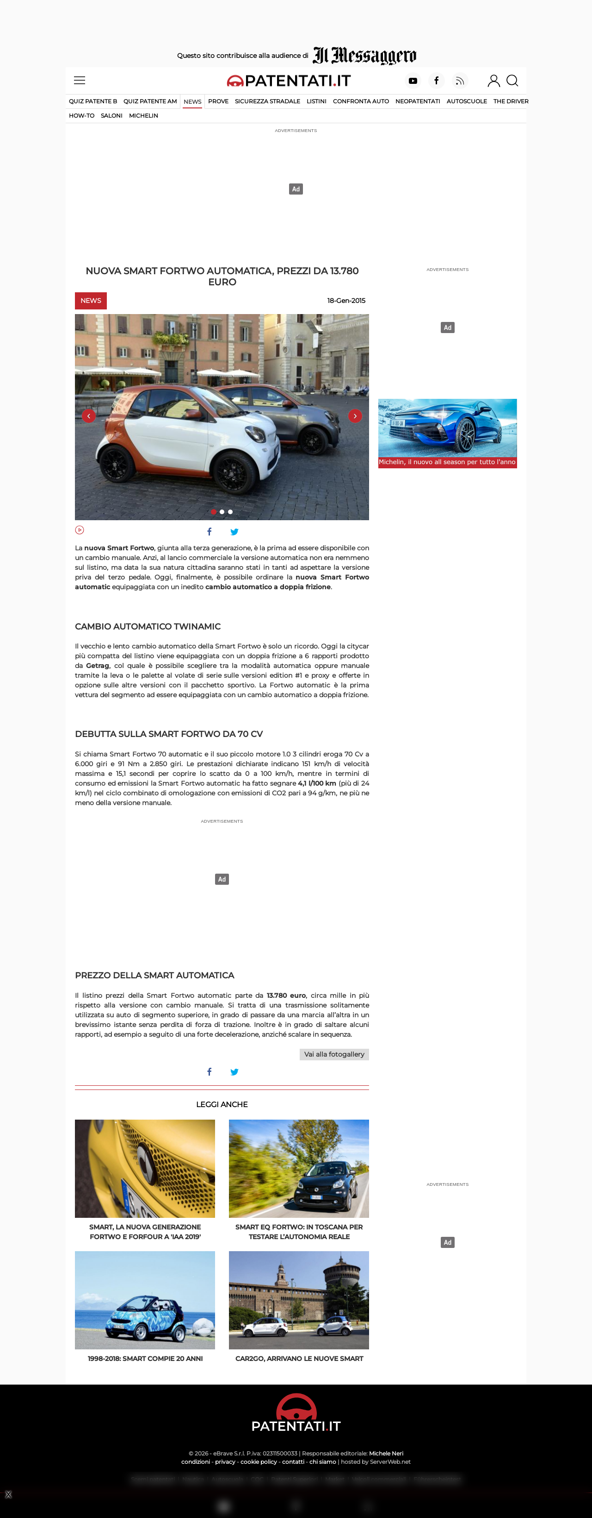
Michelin (143, 115)
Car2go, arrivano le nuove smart (299, 1358)
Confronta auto (361, 101)
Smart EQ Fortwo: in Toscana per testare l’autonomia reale (299, 1232)
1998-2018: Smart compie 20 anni (145, 1358)
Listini (317, 101)
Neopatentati (417, 101)
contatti (293, 1461)
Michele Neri (386, 1453)
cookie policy (258, 1461)
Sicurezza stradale (267, 101)
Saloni (112, 115)
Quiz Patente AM (150, 101)
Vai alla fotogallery (334, 1054)
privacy (225, 1461)
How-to (81, 115)
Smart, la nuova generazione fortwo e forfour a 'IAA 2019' (145, 1232)
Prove (218, 101)
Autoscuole (467, 101)
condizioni (195, 1461)
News (192, 101)
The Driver (511, 101)
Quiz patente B (93, 101)
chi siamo (322, 1461)
